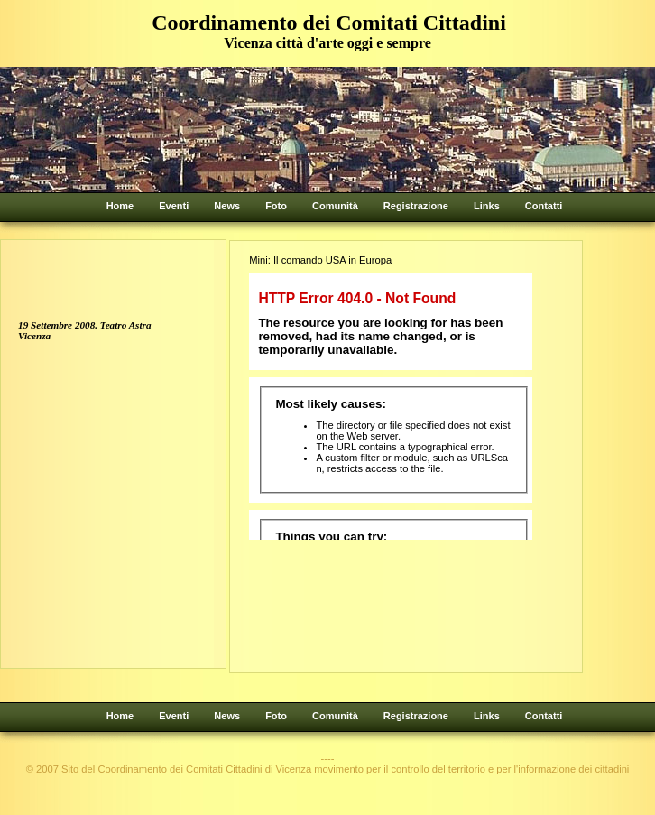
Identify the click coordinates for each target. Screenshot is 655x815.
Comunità (335, 205)
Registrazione (415, 205)
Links (487, 205)
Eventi (174, 205)
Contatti (544, 205)
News (227, 205)
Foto (276, 205)
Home (120, 205)
